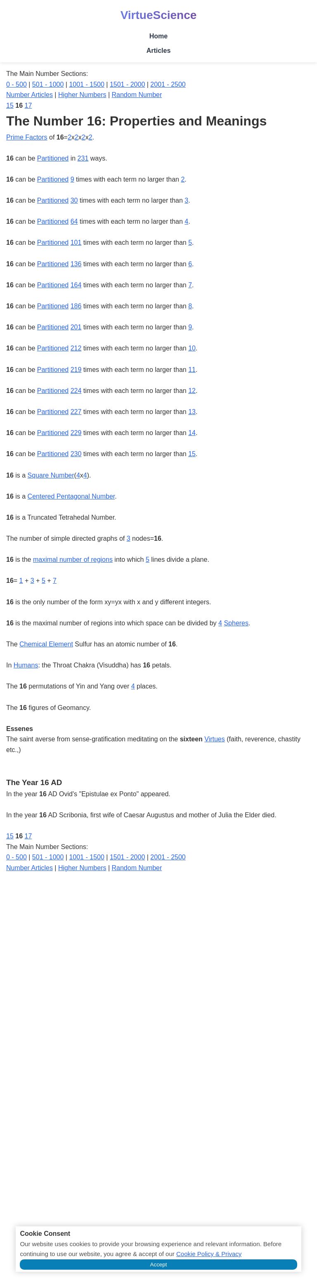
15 (10, 105)
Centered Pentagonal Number (71, 496)
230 (76, 453)
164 (76, 285)
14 (192, 432)
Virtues (214, 739)
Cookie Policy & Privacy (208, 1253)
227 (76, 411)
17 (28, 105)
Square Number (51, 475)
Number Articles (29, 94)
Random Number (137, 94)
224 (76, 390)
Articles (159, 50)
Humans (26, 665)
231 (83, 158)
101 (76, 242)
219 (76, 369)
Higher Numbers (82, 94)
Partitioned (53, 158)
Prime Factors (26, 137)
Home (158, 36)
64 (74, 221)
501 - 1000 (48, 84)
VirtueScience (159, 15)
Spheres (236, 623)
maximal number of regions (73, 559)
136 (76, 263)
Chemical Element (46, 644)
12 (192, 390)
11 (192, 369)
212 (76, 348)
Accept (158, 1264)
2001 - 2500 (167, 84)
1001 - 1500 (86, 84)
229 (76, 432)
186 (76, 306)
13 (192, 411)
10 (192, 348)
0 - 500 (16, 84)
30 (74, 200)
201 (76, 327)
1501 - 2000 (127, 84)
